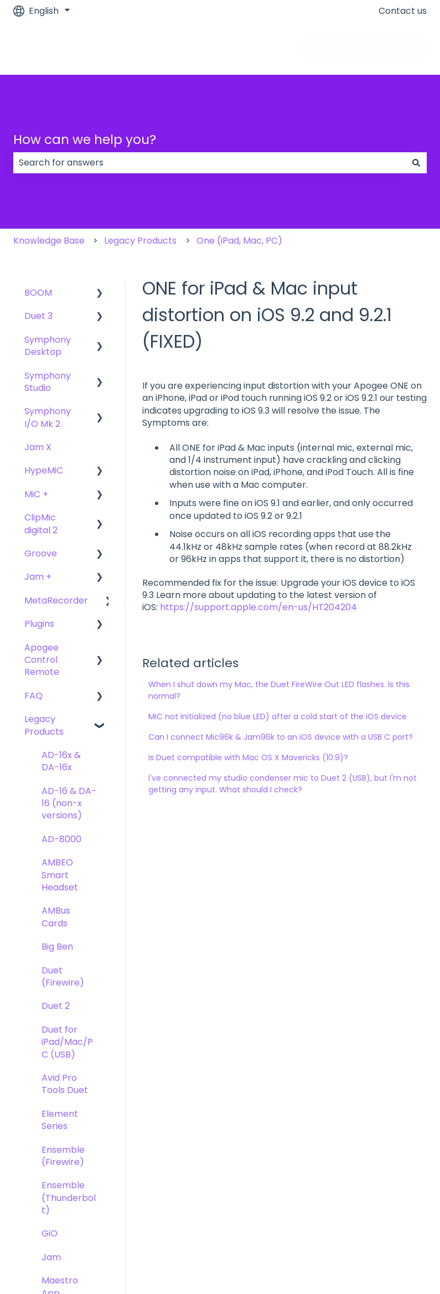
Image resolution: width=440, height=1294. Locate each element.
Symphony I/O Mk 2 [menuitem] (47, 417)
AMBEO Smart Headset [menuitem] (60, 875)
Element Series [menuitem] (60, 1119)
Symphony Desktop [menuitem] (47, 345)
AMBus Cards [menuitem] (56, 916)
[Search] (416, 162)
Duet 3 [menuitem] (38, 316)
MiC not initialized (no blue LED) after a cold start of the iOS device (277, 716)
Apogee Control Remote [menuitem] (41, 660)
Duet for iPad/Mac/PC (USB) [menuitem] (67, 1042)
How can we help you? (84, 139)
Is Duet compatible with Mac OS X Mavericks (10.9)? (248, 757)
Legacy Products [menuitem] (44, 725)
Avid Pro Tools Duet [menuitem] (65, 1083)
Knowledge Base (49, 240)
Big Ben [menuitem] (57, 946)
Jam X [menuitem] (37, 447)
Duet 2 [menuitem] (56, 1005)
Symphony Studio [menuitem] (47, 381)
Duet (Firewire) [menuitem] (63, 976)
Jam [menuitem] (51, 1257)
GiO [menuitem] (50, 1233)
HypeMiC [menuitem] (43, 470)
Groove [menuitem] (40, 553)
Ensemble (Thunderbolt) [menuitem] (69, 1197)
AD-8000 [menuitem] (61, 839)
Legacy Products (140, 240)
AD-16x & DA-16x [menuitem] (61, 761)
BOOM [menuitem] (38, 292)
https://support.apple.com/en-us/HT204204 (258, 607)
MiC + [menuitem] (36, 494)
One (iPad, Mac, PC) (239, 240)
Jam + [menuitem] (37, 576)
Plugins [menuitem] (39, 623)
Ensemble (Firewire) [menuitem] (63, 1155)
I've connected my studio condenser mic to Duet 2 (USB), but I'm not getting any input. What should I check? (282, 783)
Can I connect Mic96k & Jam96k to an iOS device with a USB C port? (280, 737)
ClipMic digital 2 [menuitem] (41, 523)
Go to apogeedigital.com (362, 48)
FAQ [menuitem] (33, 695)
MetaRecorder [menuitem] (56, 600)
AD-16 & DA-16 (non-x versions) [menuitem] (69, 803)
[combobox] (209, 162)
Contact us (403, 11)
